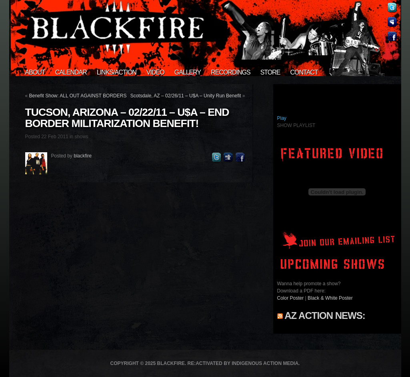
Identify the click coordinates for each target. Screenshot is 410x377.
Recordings (230, 72)
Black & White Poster (330, 298)
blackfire (83, 156)
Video (155, 72)
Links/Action (116, 72)
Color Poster (290, 298)
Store (270, 72)
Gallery (187, 72)
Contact (304, 72)
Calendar (71, 72)
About (35, 72)
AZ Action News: (324, 315)
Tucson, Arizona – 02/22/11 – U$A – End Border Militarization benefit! (127, 117)
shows (81, 136)
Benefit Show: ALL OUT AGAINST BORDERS (78, 96)
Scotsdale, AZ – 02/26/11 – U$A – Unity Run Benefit (185, 96)
